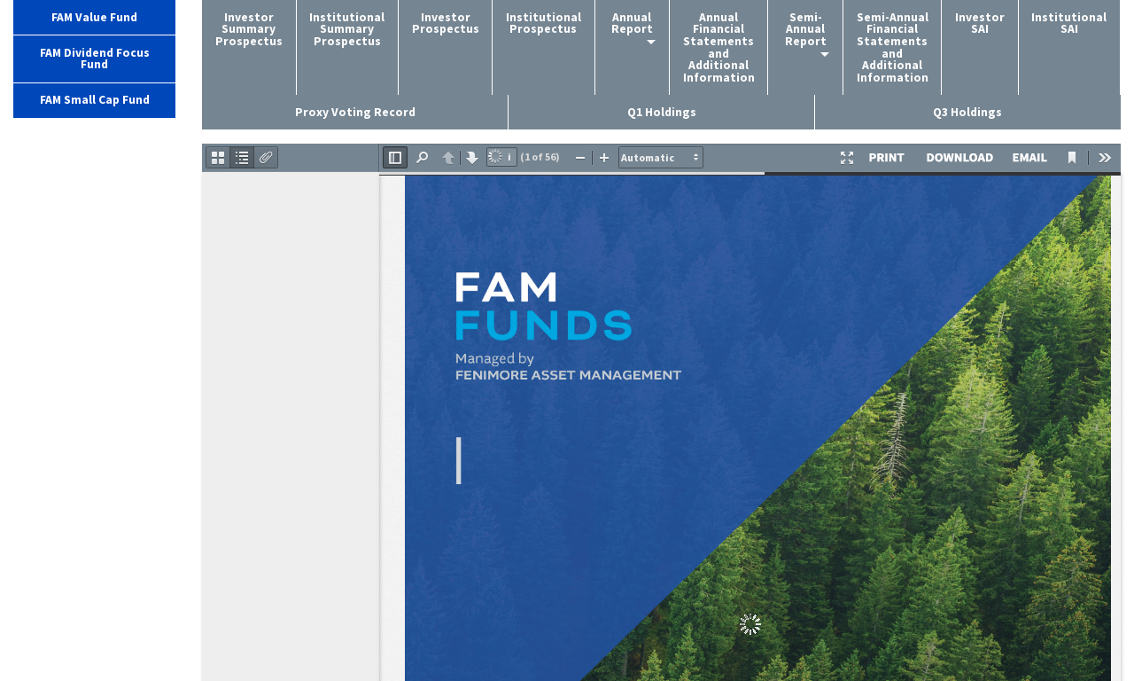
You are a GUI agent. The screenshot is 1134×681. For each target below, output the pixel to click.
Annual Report (632, 23)
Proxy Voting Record (355, 112)
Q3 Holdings (967, 112)
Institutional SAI (1069, 23)
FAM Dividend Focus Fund (95, 59)
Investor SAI (980, 23)
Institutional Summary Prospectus (346, 29)
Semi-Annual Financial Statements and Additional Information (892, 47)
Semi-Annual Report (806, 29)
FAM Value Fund (94, 17)
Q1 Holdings (661, 112)
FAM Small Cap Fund (95, 99)
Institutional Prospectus (543, 23)
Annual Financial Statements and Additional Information (719, 47)
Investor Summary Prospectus (249, 29)
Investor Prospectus (445, 23)
